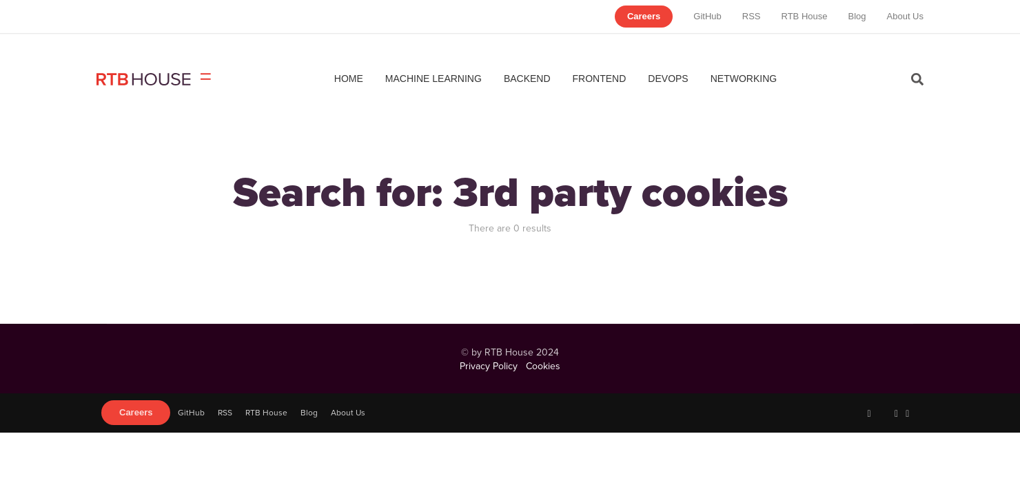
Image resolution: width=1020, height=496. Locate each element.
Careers (643, 16)
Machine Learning (433, 78)
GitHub (707, 16)
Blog (857, 16)
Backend (527, 78)
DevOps (668, 78)
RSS (751, 16)
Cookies (543, 366)
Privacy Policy (489, 366)
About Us (905, 16)
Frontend (599, 78)
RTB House (805, 16)
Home (348, 78)
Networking (744, 78)
